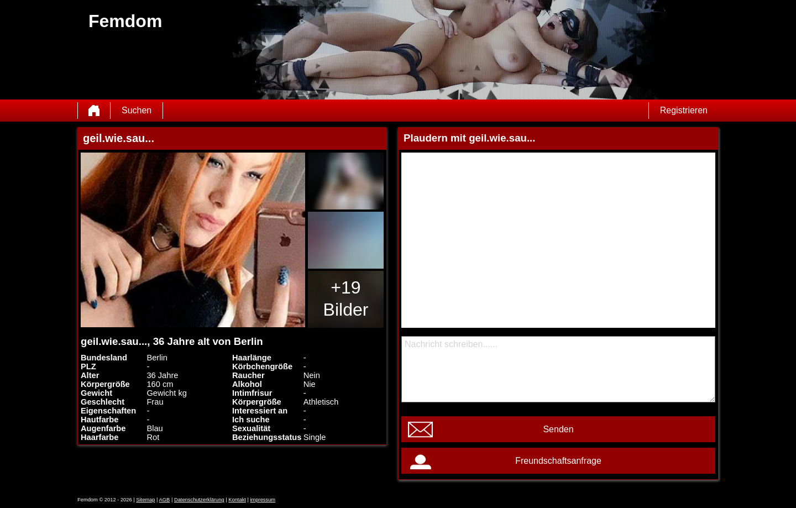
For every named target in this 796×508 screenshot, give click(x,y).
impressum (263, 499)
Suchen (136, 110)
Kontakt (237, 499)
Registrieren (684, 110)
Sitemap (145, 499)
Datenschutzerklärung (199, 499)
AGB (164, 499)
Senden (558, 429)
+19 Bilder (346, 298)
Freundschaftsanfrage (558, 460)
